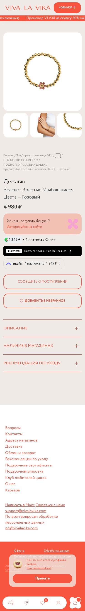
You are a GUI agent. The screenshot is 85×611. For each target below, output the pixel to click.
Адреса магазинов (21, 440)
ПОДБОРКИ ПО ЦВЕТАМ (20, 160)
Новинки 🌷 (67, 8)
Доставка (13, 446)
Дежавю (14, 181)
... (58, 155)
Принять (42, 578)
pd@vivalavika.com (21, 528)
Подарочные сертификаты (28, 465)
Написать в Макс (20, 505)
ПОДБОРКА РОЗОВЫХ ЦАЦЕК (24, 165)
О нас (10, 484)
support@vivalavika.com (25, 511)
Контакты (13, 434)
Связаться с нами (50, 505)
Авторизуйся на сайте (24, 226)
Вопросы (13, 428)
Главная (8, 155)
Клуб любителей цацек (25, 478)
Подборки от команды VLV (34, 155)
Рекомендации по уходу (26, 459)
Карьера (12, 490)
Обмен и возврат (20, 453)
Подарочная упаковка (24, 471)
